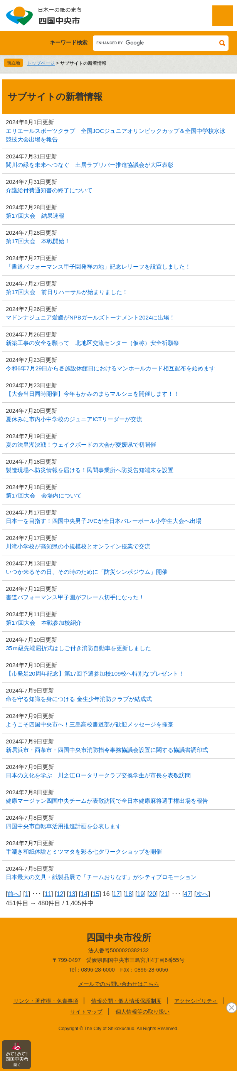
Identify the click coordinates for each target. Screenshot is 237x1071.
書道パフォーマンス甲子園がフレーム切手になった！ (75, 597)
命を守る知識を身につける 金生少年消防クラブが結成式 (79, 699)
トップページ (41, 63)
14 (84, 894)
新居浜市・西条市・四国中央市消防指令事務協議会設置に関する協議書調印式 (107, 750)
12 (60, 894)
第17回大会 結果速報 (35, 215)
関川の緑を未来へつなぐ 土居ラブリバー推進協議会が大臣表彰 (89, 164)
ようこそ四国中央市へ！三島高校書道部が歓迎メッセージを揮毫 (89, 724)
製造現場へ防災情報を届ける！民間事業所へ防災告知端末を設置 (89, 470)
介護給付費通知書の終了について (49, 190)
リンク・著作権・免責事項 (45, 1001)
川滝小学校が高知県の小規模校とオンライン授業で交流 (78, 546)
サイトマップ (86, 1012)
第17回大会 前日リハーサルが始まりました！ (67, 292)
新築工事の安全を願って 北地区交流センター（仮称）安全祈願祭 (92, 343)
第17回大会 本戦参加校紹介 (44, 622)
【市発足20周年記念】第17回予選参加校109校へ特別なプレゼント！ (95, 673)
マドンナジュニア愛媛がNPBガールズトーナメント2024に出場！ (90, 317)
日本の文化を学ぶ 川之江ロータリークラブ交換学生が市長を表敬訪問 (98, 775)
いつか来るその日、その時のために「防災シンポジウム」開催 (87, 571)
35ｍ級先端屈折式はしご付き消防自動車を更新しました (78, 648)
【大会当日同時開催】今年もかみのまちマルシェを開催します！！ (92, 393)
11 (47, 894)
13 (72, 894)
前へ (13, 894)
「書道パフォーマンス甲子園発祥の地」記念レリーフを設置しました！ (98, 266)
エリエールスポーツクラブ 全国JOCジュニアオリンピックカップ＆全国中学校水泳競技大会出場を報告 (115, 135)
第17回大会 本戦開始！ (38, 241)
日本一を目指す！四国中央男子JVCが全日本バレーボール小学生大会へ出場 (104, 521)
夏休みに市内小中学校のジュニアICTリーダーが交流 (74, 419)
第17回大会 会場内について (44, 495)
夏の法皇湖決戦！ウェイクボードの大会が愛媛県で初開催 (81, 444)
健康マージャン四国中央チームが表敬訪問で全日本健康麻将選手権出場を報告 (107, 800)
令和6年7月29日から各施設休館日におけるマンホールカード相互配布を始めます (110, 368)
